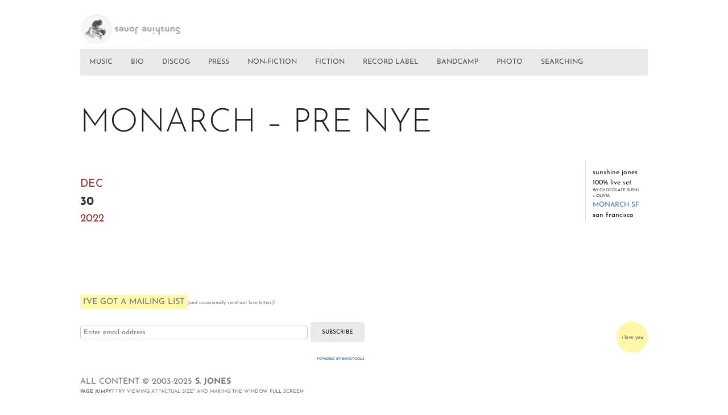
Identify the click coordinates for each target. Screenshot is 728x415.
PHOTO (510, 62)
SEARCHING (562, 62)
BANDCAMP (457, 62)
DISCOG (176, 62)
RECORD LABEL (391, 62)
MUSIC (101, 62)
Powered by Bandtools (341, 359)
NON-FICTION (272, 62)
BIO (137, 62)
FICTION (330, 62)
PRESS (218, 62)
